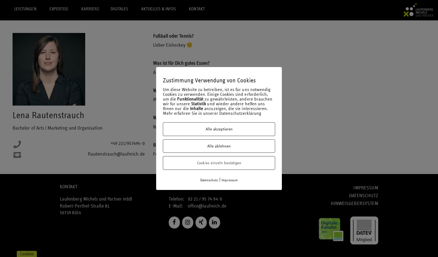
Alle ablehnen (219, 146)
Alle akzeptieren (219, 129)
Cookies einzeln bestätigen (219, 163)
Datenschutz (209, 180)
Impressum (230, 180)
